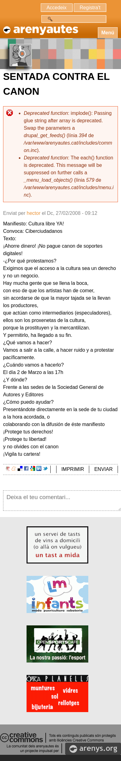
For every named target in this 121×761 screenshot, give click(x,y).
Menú (107, 32)
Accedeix (57, 7)
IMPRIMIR (72, 469)
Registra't (90, 7)
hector (33, 213)
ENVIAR (103, 469)
